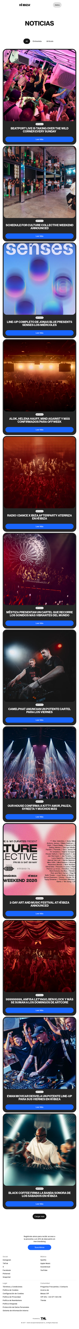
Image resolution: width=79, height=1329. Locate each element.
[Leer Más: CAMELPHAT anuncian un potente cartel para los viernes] (39, 711)
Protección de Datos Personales (16, 1307)
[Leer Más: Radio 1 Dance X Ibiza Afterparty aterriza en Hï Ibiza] (39, 517)
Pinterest (6, 1274)
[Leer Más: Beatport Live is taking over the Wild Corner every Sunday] (39, 130)
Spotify (43, 1260)
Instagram (7, 1260)
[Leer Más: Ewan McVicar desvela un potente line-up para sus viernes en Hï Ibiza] (39, 1098)
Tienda (43, 1300)
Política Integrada (10, 1304)
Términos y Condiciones (12, 1287)
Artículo (49, 41)
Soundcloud (45, 1267)
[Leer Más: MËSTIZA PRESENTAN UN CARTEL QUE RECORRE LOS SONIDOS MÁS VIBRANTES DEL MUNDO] (39, 614)
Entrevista (37, 41)
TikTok (5, 1263)
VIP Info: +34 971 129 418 (50, 1297)
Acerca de (44, 1290)
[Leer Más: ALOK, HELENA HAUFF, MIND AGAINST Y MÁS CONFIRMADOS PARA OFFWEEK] (39, 420)
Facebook (7, 1270)
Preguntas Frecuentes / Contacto (54, 1287)
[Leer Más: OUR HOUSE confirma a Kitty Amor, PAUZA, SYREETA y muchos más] (39, 807)
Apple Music (45, 1263)
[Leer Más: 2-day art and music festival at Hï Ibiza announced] (39, 904)
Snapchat (7, 1277)
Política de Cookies (10, 1290)
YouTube (43, 1270)
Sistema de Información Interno (15, 1311)
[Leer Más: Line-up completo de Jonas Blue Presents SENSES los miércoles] (39, 324)
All (27, 41)
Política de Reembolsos (12, 1300)
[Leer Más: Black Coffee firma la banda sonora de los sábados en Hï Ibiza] (39, 1195)
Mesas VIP (44, 1293)
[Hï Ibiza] (25, 5)
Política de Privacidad (12, 1297)
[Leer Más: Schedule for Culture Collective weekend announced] (39, 227)
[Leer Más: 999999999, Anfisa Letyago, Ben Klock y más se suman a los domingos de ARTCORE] (39, 1001)
